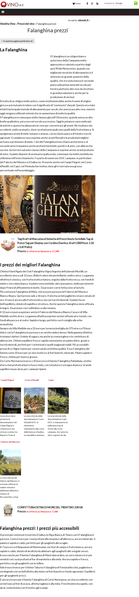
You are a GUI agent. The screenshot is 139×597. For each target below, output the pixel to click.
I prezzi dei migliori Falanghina (30, 264)
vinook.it (83, 20)
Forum (77, 3)
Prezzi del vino (25, 23)
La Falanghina (13, 49)
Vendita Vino (7, 23)
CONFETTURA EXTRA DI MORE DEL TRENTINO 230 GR (50, 507)
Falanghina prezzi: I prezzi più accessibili (39, 528)
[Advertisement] (34, 20)
